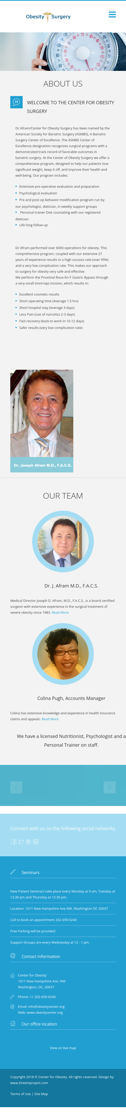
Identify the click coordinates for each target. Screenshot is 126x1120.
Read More (60, 612)
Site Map (41, 1093)
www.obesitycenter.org (45, 1012)
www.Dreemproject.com (29, 1082)
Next (110, 787)
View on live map (63, 1048)
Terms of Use (20, 1093)
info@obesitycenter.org (46, 1006)
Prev (16, 787)
